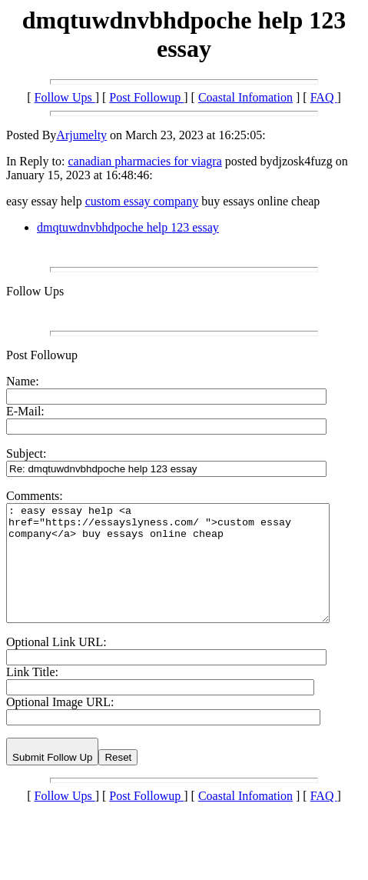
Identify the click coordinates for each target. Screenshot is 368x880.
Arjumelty (81, 135)
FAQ (323, 97)
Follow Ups (65, 97)
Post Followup (146, 97)
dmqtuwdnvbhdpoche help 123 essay (128, 227)
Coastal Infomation (245, 97)
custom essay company (142, 201)
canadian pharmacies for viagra (144, 161)
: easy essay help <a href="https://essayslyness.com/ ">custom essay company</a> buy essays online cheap (187, 574)
